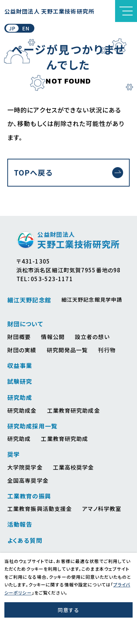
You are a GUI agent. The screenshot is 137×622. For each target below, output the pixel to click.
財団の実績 (22, 350)
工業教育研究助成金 (73, 410)
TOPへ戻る (33, 172)
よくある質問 (24, 540)
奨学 (13, 454)
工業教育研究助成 (64, 438)
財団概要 (19, 337)
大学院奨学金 (25, 467)
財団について (25, 323)
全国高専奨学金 (28, 480)
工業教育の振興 (29, 496)
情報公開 (52, 337)
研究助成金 (22, 410)
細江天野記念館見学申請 (91, 299)
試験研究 (19, 381)
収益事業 (19, 365)
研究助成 (19, 397)
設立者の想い (92, 337)
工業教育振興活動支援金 (39, 508)
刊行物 (106, 350)
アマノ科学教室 (101, 508)
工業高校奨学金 (73, 467)
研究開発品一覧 (67, 350)
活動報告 (19, 524)
